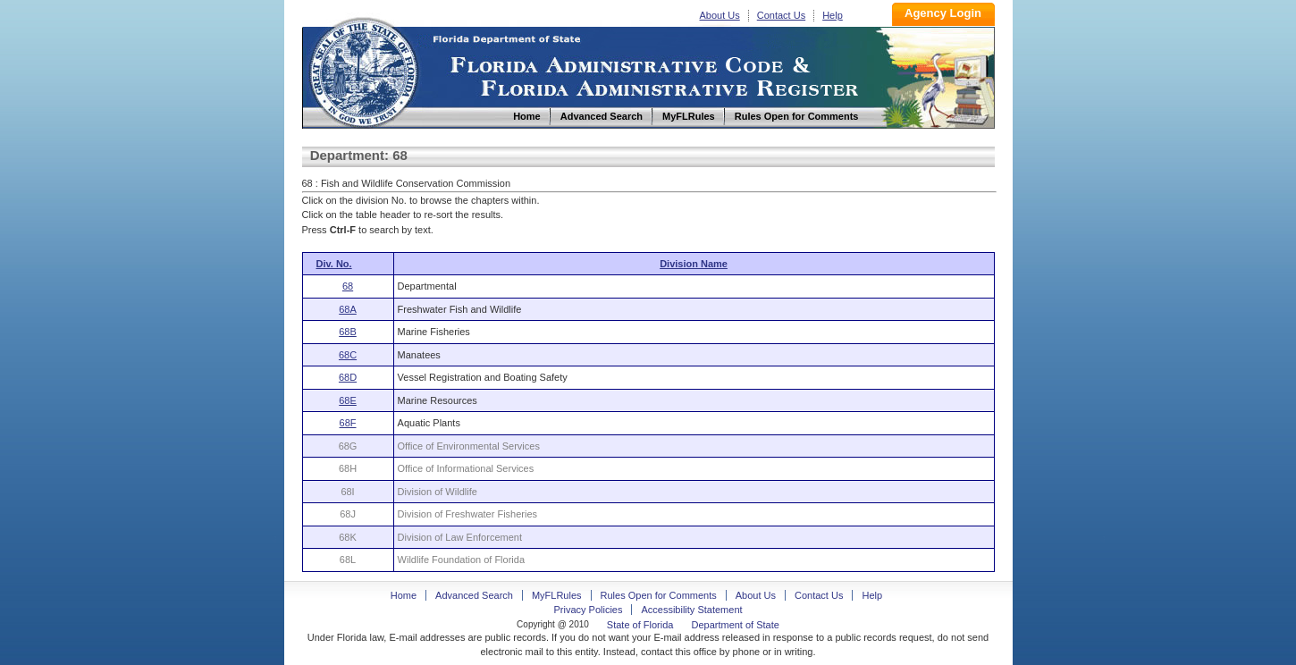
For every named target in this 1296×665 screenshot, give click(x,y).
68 (347, 286)
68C (348, 354)
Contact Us (781, 15)
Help (832, 15)
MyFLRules (557, 595)
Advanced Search (474, 595)
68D (348, 377)
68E (348, 400)
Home (363, 70)
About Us (720, 15)
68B (348, 331)
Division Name (694, 263)
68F (348, 422)
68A (348, 309)
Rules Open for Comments (659, 595)
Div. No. (334, 263)
